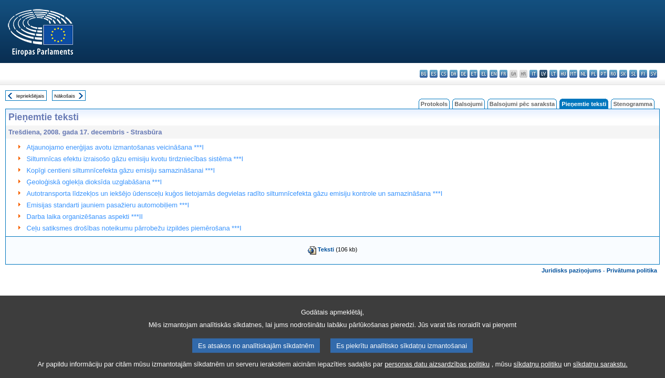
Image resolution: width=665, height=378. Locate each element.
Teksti (326, 249)
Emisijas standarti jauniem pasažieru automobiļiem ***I (108, 205)
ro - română (613, 74)
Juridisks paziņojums (571, 270)
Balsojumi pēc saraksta (522, 104)
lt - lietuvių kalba (553, 74)
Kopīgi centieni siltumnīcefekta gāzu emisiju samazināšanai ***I (121, 170)
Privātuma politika (632, 270)
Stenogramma (632, 104)
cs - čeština (444, 74)
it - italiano (533, 74)
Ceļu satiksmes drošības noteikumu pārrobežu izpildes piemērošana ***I (134, 228)
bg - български (424, 74)
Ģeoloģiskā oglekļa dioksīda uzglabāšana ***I (94, 182)
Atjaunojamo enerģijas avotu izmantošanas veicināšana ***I (115, 147)
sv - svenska (653, 74)
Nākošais (64, 96)
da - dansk (454, 74)
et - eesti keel (473, 74)
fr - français (503, 74)
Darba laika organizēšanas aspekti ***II (85, 216)
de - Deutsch (463, 74)
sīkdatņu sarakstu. (600, 370)
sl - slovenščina (633, 74)
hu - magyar (563, 74)
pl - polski (593, 74)
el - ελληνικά (483, 74)
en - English (493, 74)
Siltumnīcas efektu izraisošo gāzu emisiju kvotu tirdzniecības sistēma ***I (135, 159)
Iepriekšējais (30, 96)
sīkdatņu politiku (538, 370)
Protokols (434, 104)
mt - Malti (573, 74)
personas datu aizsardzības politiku (437, 370)
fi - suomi (643, 74)
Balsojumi (468, 104)
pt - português (603, 74)
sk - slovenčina (623, 74)
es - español (434, 74)
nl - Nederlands (583, 74)
